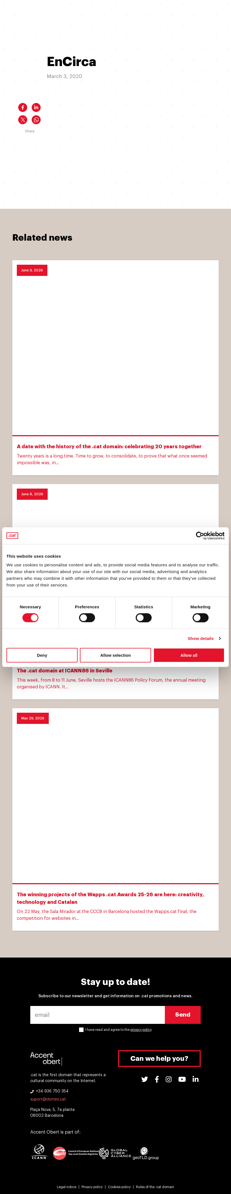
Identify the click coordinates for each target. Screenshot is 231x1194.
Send (182, 1015)
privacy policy (140, 1029)
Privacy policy (92, 1187)
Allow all (188, 655)
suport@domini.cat (48, 1099)
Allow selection (115, 655)
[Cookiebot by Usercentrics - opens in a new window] (200, 535)
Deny (42, 655)
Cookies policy (119, 1187)
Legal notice (66, 1187)
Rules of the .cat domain (155, 1187)
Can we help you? (159, 1058)
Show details (201, 638)
